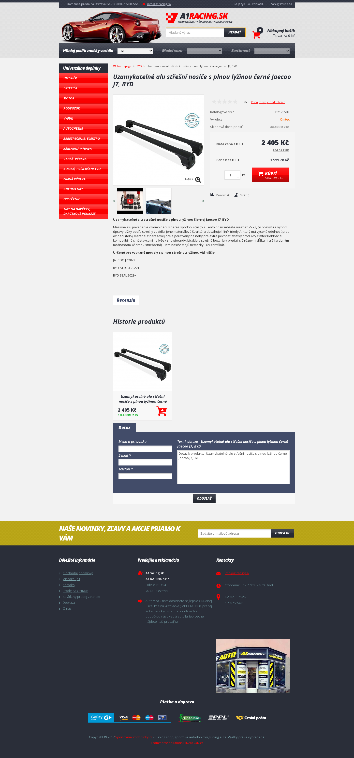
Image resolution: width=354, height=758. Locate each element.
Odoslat (282, 533)
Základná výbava (77, 148)
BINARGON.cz (193, 743)
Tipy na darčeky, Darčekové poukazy (79, 211)
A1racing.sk (199, 18)
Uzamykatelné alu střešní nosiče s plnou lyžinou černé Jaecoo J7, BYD (143, 399)
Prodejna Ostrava (75, 590)
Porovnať (222, 195)
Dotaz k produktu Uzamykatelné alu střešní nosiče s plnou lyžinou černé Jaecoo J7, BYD (233, 467)
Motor (68, 98)
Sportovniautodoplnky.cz (134, 737)
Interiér (70, 78)
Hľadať (234, 32)
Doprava (69, 602)
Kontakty (69, 585)
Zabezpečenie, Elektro (81, 138)
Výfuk (68, 118)
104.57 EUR (281, 150)
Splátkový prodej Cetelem (81, 596)
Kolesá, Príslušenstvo (82, 169)
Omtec (285, 119)
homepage (124, 65)
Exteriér (70, 88)
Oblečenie (71, 199)
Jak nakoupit (71, 579)
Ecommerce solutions (167, 743)
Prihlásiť (257, 4)
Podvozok (71, 108)
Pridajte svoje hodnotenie (268, 102)
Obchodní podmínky (78, 573)
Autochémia (73, 128)
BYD (139, 66)
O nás (67, 608)
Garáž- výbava (75, 158)
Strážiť (244, 195)
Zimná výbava (74, 179)
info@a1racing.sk (159, 4)
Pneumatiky (73, 189)
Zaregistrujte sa (281, 4)
